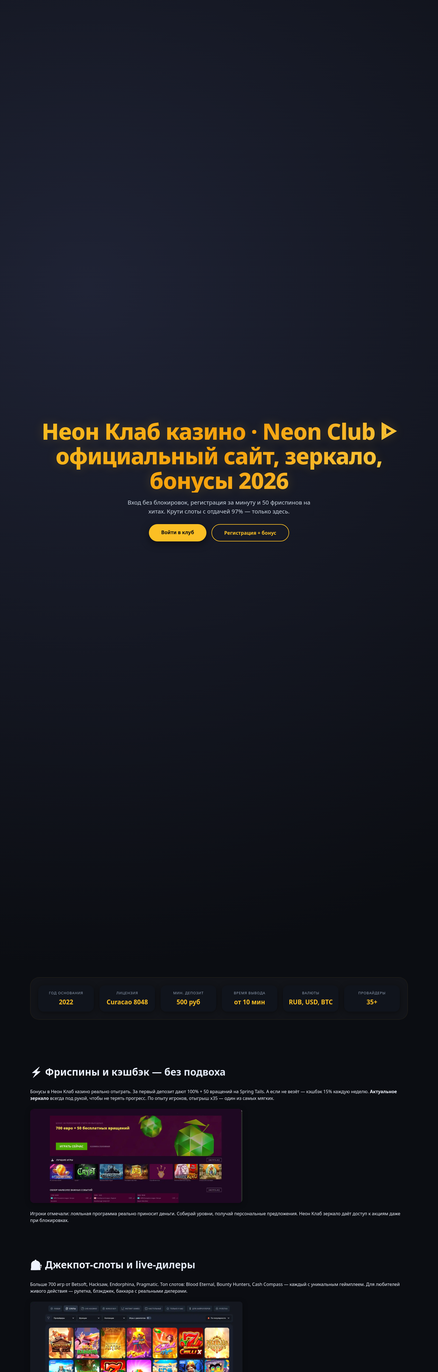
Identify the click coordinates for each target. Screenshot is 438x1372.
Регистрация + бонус (250, 532)
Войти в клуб (177, 532)
